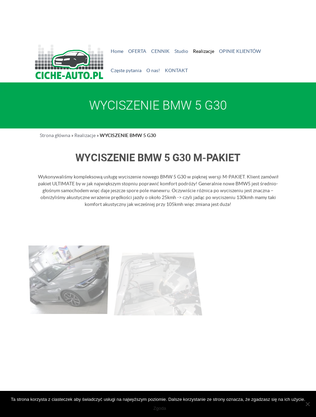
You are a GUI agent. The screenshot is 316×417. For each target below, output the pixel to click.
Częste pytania (126, 70)
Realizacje (203, 51)
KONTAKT (176, 70)
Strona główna (55, 135)
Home (117, 51)
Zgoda (160, 408)
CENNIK (160, 51)
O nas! (153, 70)
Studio (181, 51)
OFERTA (137, 51)
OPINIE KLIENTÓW (240, 51)
